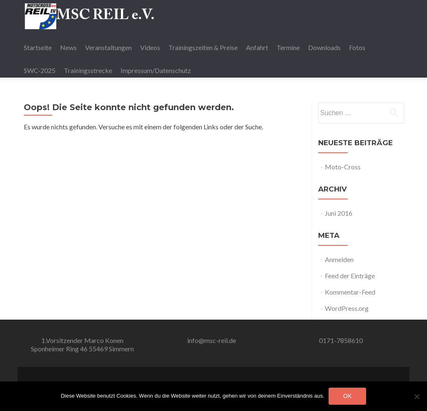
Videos (150, 47)
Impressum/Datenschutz (156, 70)
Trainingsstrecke (88, 70)
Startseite (38, 47)
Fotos (357, 47)
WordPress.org (347, 308)
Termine (288, 47)
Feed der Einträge (350, 276)
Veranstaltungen (108, 47)
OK (347, 396)
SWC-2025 (39, 70)
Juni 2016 (338, 213)
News (68, 47)
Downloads (324, 47)
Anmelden (339, 259)
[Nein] (416, 396)
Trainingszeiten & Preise (203, 47)
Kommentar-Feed (350, 292)
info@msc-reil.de (211, 340)
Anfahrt (257, 47)
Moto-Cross (343, 167)
